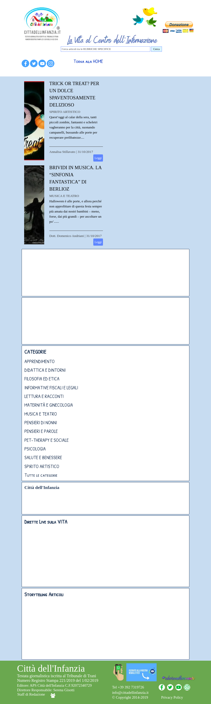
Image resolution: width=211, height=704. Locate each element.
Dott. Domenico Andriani (66, 236)
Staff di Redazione (31, 694)
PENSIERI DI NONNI (40, 422)
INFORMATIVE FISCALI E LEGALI (51, 387)
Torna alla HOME (88, 61)
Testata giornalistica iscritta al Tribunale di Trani (56, 676)
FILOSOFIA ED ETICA (41, 379)
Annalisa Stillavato (62, 152)
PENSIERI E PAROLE (41, 431)
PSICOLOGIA (35, 449)
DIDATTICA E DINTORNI (45, 370)
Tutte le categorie (40, 475)
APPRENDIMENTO (39, 361)
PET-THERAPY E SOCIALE (46, 440)
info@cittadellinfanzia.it (130, 692)
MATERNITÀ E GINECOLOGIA (48, 405)
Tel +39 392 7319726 (128, 687)
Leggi (98, 158)
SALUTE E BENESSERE (43, 457)
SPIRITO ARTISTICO (64, 112)
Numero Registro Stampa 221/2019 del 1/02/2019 (57, 680)
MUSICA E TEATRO (64, 196)
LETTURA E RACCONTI (44, 396)
